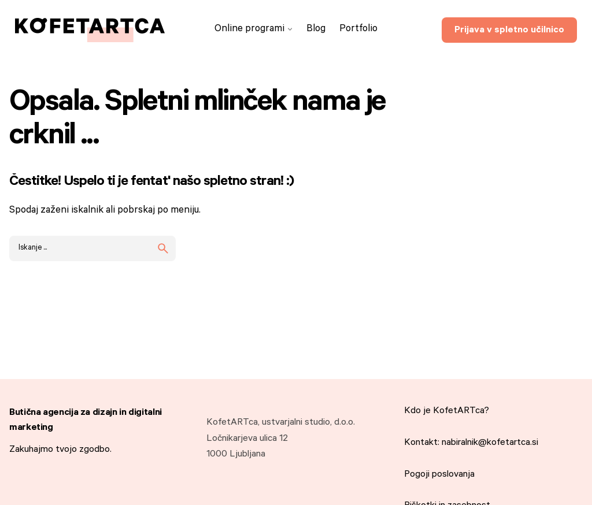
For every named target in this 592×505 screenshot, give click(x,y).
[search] (163, 248)
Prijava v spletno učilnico (509, 30)
